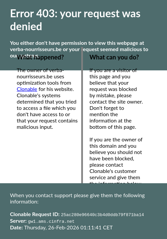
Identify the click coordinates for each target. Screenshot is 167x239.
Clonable (27, 89)
